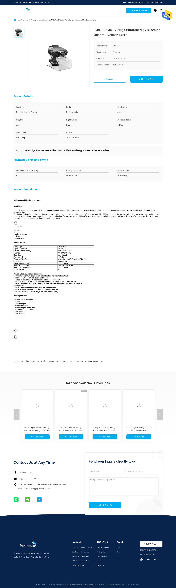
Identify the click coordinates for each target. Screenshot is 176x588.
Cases (119, 547)
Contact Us (111, 79)
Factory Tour (101, 552)
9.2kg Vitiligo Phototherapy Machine (33, 361)
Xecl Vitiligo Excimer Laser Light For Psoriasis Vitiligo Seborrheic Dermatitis (37, 430)
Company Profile (103, 547)
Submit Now (105, 505)
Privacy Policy (41, 584)
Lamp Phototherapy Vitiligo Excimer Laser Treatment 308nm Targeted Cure (71, 430)
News (118, 552)
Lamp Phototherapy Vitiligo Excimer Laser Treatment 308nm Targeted (105, 430)
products (26, 20)
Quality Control (102, 556)
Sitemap (99, 561)
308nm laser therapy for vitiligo (62, 361)
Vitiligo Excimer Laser (39, 20)
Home (19, 20)
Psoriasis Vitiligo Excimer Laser (90, 361)
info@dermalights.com (27, 478)
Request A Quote (138, 10)
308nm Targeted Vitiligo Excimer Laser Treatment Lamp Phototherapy (138, 430)
